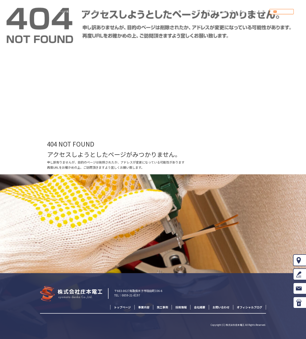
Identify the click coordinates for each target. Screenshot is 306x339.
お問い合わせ (286, 11)
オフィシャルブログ (249, 307)
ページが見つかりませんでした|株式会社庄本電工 (83, 11)
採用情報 (243, 11)
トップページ (194, 11)
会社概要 (258, 11)
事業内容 (212, 11)
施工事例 (228, 11)
